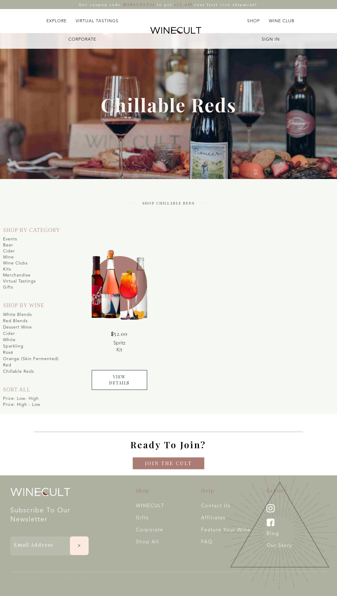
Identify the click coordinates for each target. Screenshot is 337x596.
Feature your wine (226, 530)
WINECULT (150, 506)
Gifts (142, 518)
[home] (175, 30)
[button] (56, 19)
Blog (272, 533)
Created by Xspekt (73, 578)
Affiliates (213, 518)
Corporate (149, 530)
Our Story (279, 545)
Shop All (147, 542)
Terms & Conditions (260, 578)
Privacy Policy (303, 578)
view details (123, 376)
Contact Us (216, 506)
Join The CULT (168, 463)
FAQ (207, 542)
